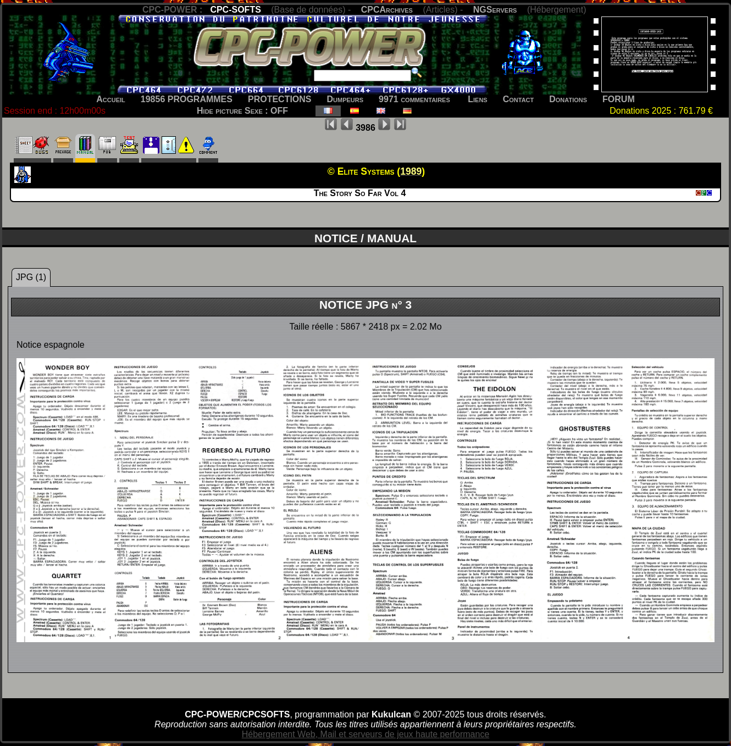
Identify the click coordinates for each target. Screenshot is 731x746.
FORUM (618, 99)
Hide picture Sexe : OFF (242, 110)
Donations (568, 99)
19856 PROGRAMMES (186, 99)
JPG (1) (31, 277)
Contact (518, 99)
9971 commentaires (414, 99)
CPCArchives (387, 9)
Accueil (110, 99)
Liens (477, 99)
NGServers (495, 9)
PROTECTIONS (280, 99)
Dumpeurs (345, 99)
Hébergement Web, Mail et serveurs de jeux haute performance (366, 734)
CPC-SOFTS (235, 9)
